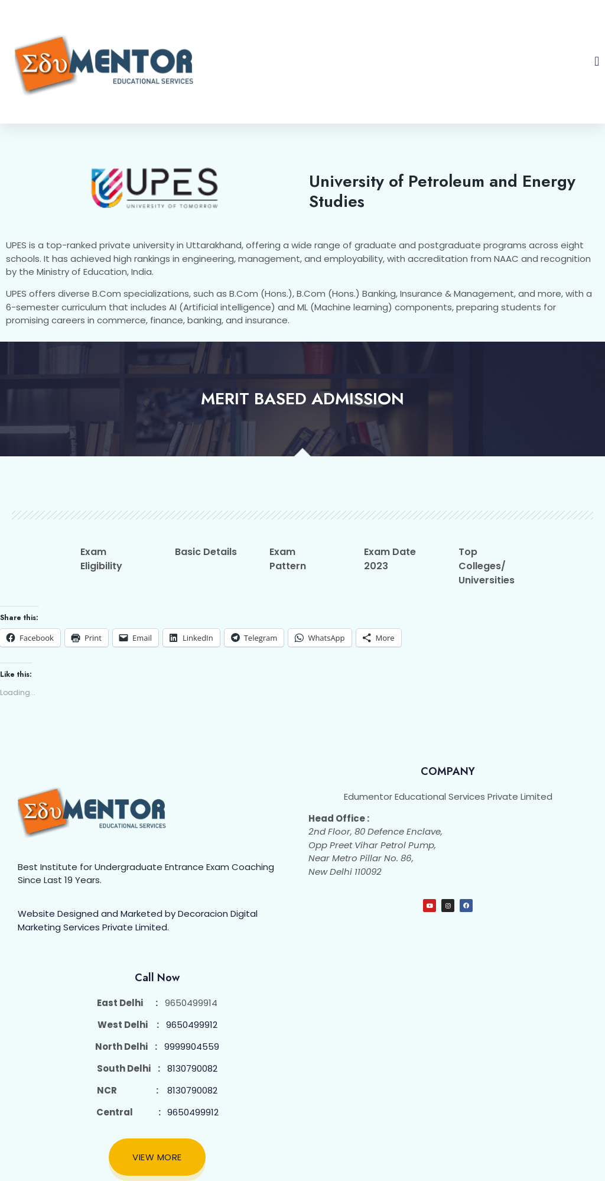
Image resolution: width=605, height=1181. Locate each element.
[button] (597, 62)
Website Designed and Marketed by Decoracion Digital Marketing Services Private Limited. (138, 920)
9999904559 (191, 1046)
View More (157, 1157)
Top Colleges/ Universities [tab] (486, 566)
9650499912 (191, 1024)
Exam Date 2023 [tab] (390, 559)
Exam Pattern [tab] (287, 559)
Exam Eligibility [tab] (101, 559)
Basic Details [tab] (206, 552)
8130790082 (192, 1068)
